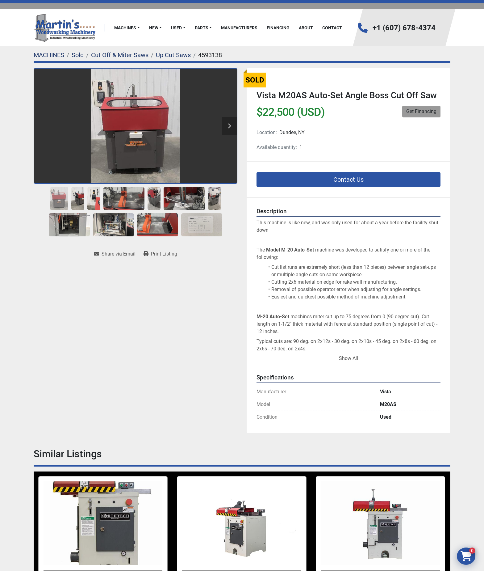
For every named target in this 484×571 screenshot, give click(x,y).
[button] (127, 28)
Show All (348, 358)
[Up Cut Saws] (173, 55)
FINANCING (278, 27)
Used (176, 27)
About (306, 27)
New (153, 27)
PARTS (201, 27)
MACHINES (125, 27)
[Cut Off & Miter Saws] (119, 55)
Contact (332, 27)
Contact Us (348, 179)
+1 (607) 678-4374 (404, 27)
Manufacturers (239, 27)
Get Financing (421, 111)
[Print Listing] (160, 254)
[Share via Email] (115, 254)
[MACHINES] (49, 55)
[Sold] (78, 55)
